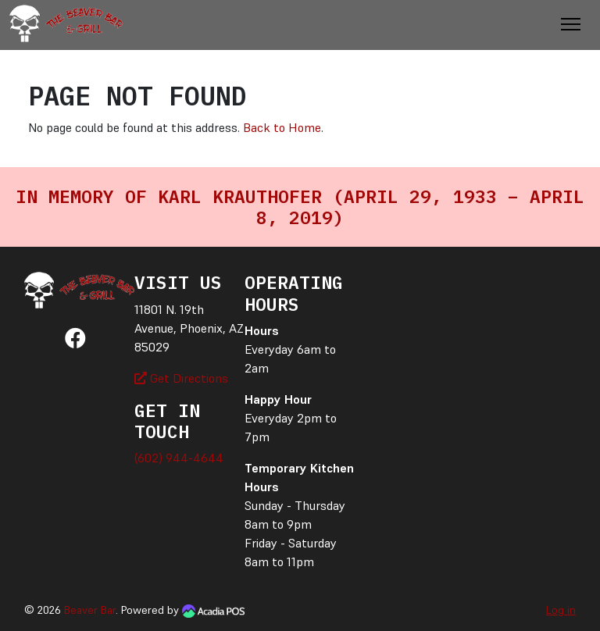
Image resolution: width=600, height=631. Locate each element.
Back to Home (282, 127)
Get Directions (181, 378)
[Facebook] (75, 341)
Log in (561, 610)
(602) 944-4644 (178, 457)
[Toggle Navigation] (571, 24)
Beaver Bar (90, 610)
